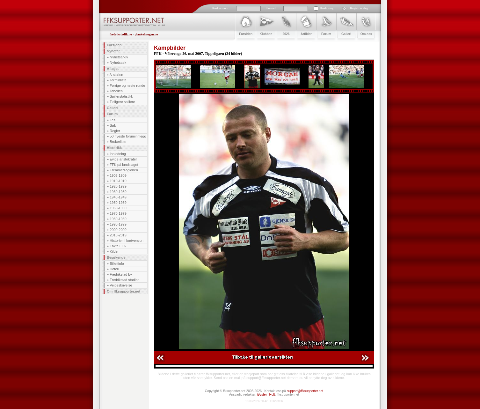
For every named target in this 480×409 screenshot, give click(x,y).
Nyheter (113, 51)
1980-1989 (118, 219)
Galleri (112, 108)
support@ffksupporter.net (305, 391)
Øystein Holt (266, 394)
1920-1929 (118, 186)
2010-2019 (118, 235)
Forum (112, 114)
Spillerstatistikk (121, 96)
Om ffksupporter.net (123, 291)
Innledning (118, 154)
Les (112, 120)
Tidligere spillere (122, 102)
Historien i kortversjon (126, 240)
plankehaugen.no (146, 34)
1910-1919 (118, 181)
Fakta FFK (118, 246)
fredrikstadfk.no (121, 34)
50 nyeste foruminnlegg (128, 136)
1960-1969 (118, 208)
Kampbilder (169, 48)
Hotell (114, 269)
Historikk (114, 148)
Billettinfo (117, 263)
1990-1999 (118, 224)
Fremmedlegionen (124, 170)
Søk (113, 125)
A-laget (113, 69)
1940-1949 (118, 197)
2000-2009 (118, 230)
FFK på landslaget (124, 165)
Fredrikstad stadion (125, 280)
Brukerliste (118, 142)
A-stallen (116, 75)
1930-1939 (118, 192)
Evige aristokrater (123, 159)
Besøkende (116, 257)
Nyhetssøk (118, 62)
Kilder (114, 251)
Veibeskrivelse (121, 285)
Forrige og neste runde (127, 85)
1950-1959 (118, 202)
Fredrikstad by (121, 274)
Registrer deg (359, 8)
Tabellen (116, 91)
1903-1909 (118, 175)
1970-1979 (118, 213)
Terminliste (118, 80)
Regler (115, 131)
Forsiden (114, 45)
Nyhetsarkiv (119, 57)
